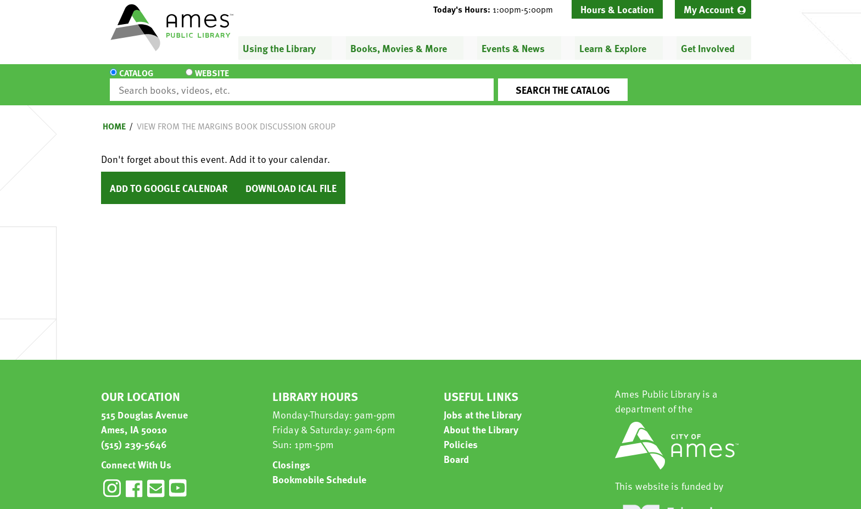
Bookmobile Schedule (319, 469)
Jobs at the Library (483, 404)
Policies (461, 434)
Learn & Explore (612, 48)
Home (114, 116)
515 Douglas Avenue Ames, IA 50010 (144, 412)
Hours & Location (617, 9)
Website (203, 80)
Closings (291, 454)
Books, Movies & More (398, 48)
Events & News (513, 48)
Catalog (136, 80)
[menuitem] (713, 9)
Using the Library (279, 48)
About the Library (481, 419)
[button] (497, 9)
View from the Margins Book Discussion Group (236, 116)
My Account (709, 9)
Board (456, 449)
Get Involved (708, 48)
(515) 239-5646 (134, 434)
